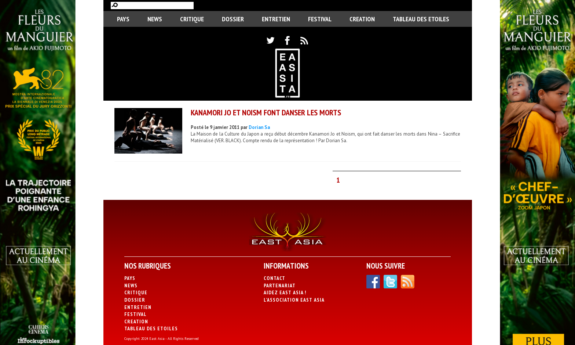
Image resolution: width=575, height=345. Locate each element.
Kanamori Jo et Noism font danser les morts (266, 112)
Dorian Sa (259, 127)
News (154, 19)
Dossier (233, 19)
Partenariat (280, 285)
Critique (192, 19)
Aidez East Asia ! (285, 292)
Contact (274, 278)
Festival (320, 19)
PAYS (123, 19)
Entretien (276, 19)
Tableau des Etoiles (421, 19)
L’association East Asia (294, 300)
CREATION (362, 19)
